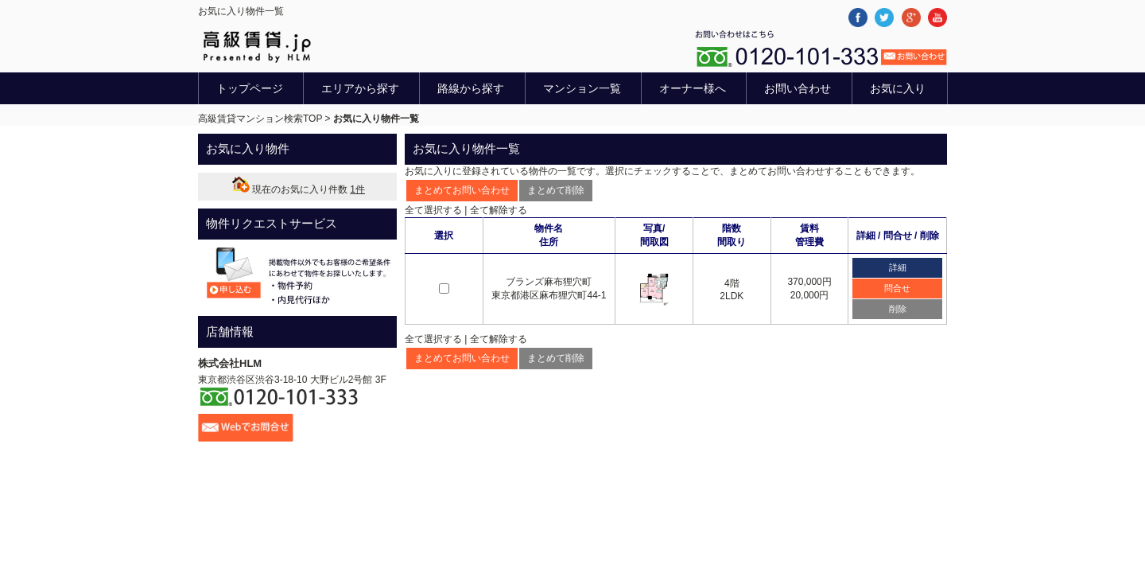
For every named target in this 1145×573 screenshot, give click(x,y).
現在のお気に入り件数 (297, 189)
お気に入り (898, 88)
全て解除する (498, 210)
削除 (897, 309)
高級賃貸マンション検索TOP (260, 118)
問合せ (897, 288)
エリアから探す (360, 88)
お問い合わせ (797, 88)
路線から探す (470, 88)
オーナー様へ (692, 88)
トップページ (249, 88)
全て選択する (433, 210)
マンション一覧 (582, 88)
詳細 (897, 267)
